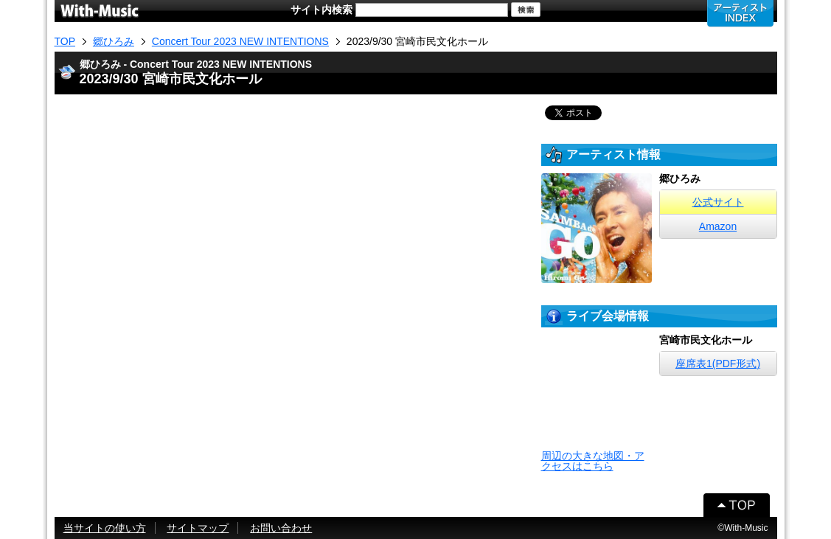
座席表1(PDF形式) (717, 363)
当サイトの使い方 (104, 528)
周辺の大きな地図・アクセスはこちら (592, 461)
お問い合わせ (281, 528)
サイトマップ (198, 528)
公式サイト (718, 202)
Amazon (718, 226)
